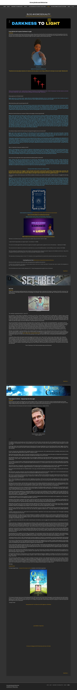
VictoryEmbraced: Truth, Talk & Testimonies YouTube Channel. (45, 212)
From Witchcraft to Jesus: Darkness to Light (20, 31)
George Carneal (12, 566)
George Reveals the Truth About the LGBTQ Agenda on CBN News (38, 604)
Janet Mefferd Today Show (38, 625)
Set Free (11, 288)
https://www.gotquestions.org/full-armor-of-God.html (42, 268)
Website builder (15, 687)
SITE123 (11, 687)
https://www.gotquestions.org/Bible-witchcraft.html (35, 262)
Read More (65, 271)
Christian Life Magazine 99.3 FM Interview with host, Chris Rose (38, 646)
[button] (72, 6)
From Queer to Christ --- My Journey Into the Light (22, 399)
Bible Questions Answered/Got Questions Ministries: (44, 260)
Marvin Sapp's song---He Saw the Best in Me (31, 333)
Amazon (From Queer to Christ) (25, 568)
